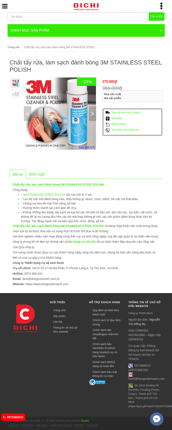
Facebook (92, 425)
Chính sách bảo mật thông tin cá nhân (105, 374)
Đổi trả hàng (115, 124)
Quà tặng (114, 118)
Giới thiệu (27, 425)
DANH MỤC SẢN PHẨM (86, 30)
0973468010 (13, 417)
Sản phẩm (42, 425)
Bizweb (85, 420)
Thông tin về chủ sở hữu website (65, 329)
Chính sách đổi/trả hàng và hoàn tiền (104, 364)
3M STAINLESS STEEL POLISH (44, 194)
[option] (15, 83)
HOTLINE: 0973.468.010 (122, 129)
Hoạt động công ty (61, 425)
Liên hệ (57, 321)
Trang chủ (14, 47)
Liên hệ (79, 425)
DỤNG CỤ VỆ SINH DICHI (80, 6)
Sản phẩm (59, 316)
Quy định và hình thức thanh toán (106, 312)
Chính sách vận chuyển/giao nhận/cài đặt (105, 334)
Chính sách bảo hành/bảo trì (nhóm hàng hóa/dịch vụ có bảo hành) (105, 350)
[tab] (18, 174)
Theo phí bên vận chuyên (123, 112)
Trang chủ (59, 310)
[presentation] (18, 174)
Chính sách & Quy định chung (107, 322)
